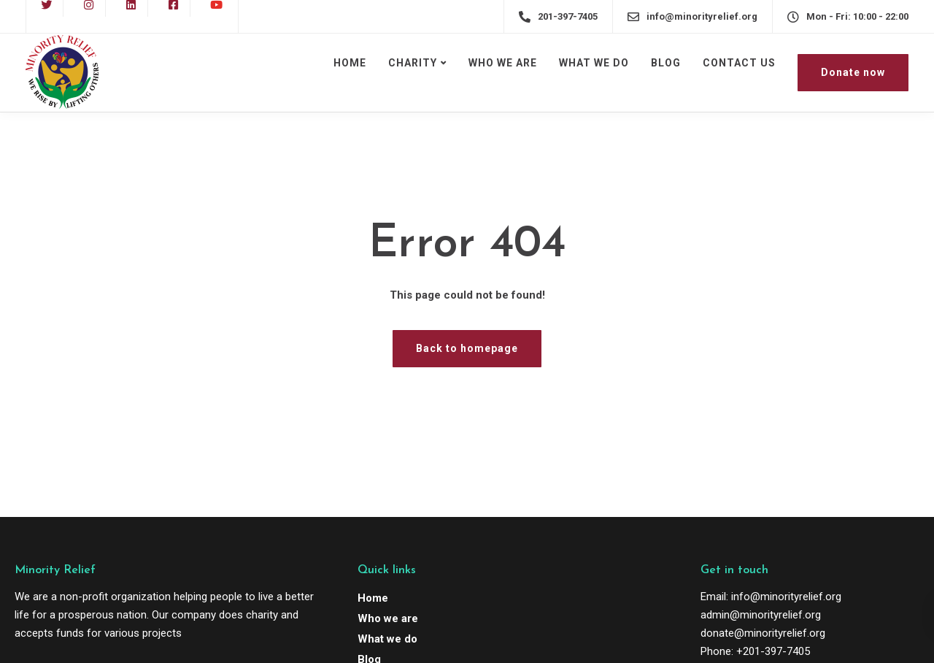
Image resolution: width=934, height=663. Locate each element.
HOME (349, 63)
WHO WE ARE (502, 63)
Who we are (388, 618)
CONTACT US (739, 63)
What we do (387, 638)
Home (373, 598)
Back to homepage (467, 348)
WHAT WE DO (594, 63)
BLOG (666, 63)
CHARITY (412, 63)
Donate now (853, 72)
